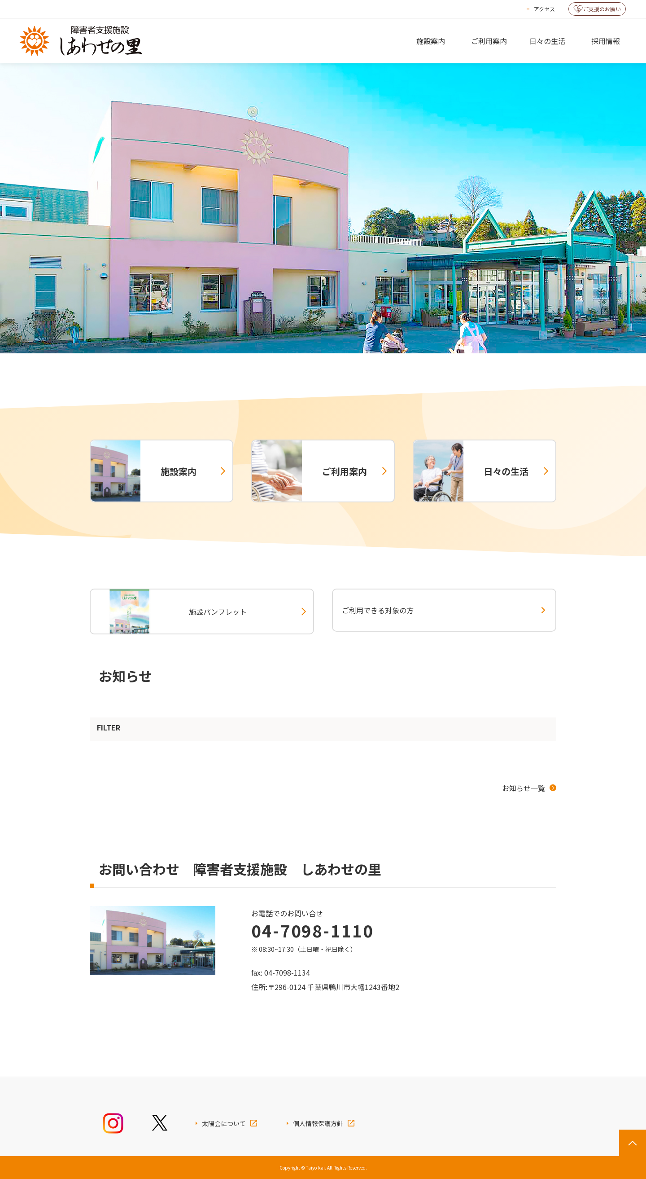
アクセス (544, 9)
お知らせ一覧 (523, 788)
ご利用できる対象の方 (378, 610)
